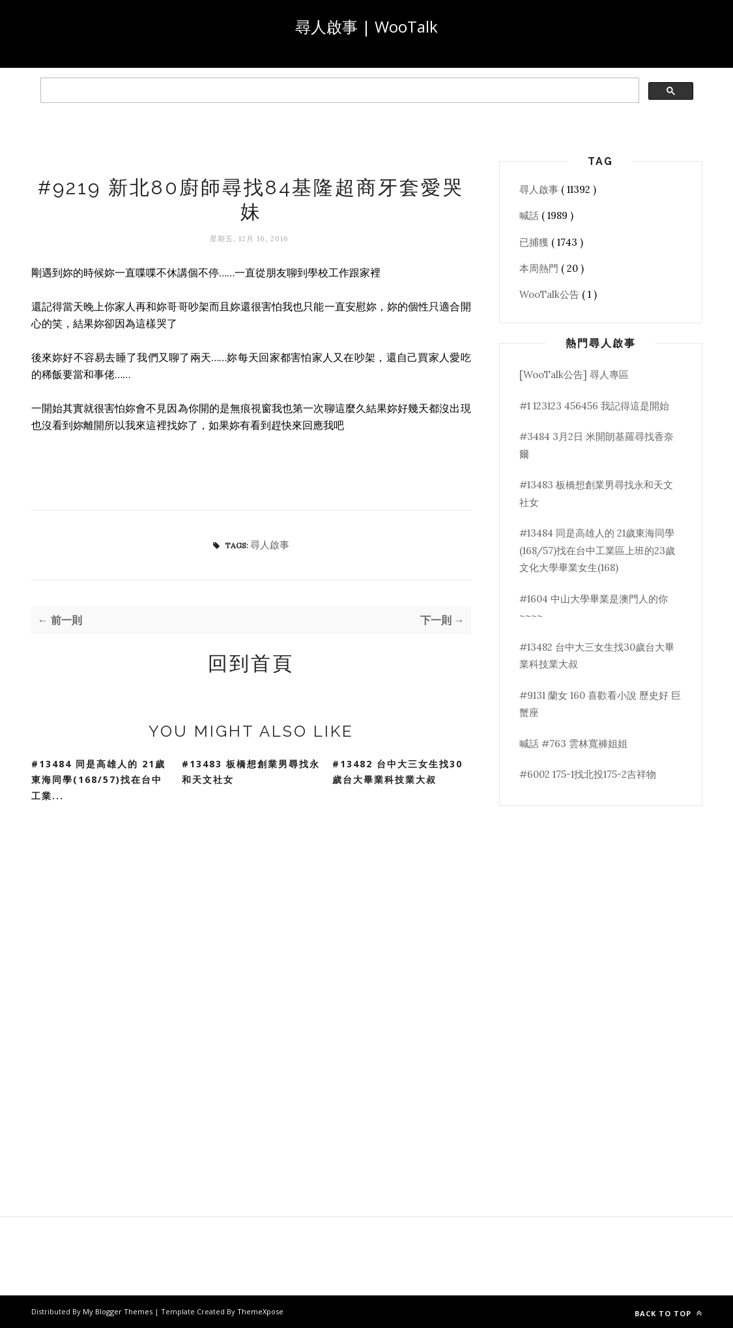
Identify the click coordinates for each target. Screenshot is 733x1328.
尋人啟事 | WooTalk (366, 26)
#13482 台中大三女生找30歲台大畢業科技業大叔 (397, 772)
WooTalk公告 (550, 294)
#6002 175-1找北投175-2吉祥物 (587, 774)
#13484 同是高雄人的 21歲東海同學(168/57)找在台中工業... (98, 780)
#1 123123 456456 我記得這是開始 (594, 406)
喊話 (530, 215)
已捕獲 (535, 242)
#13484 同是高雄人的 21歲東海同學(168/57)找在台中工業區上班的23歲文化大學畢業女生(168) (597, 550)
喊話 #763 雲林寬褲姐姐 (573, 743)
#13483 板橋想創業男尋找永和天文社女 (251, 772)
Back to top (668, 1313)
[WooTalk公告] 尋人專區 (574, 374)
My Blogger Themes (118, 1311)
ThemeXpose (260, 1311)
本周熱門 (540, 268)
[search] (338, 90)
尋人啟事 (269, 545)
